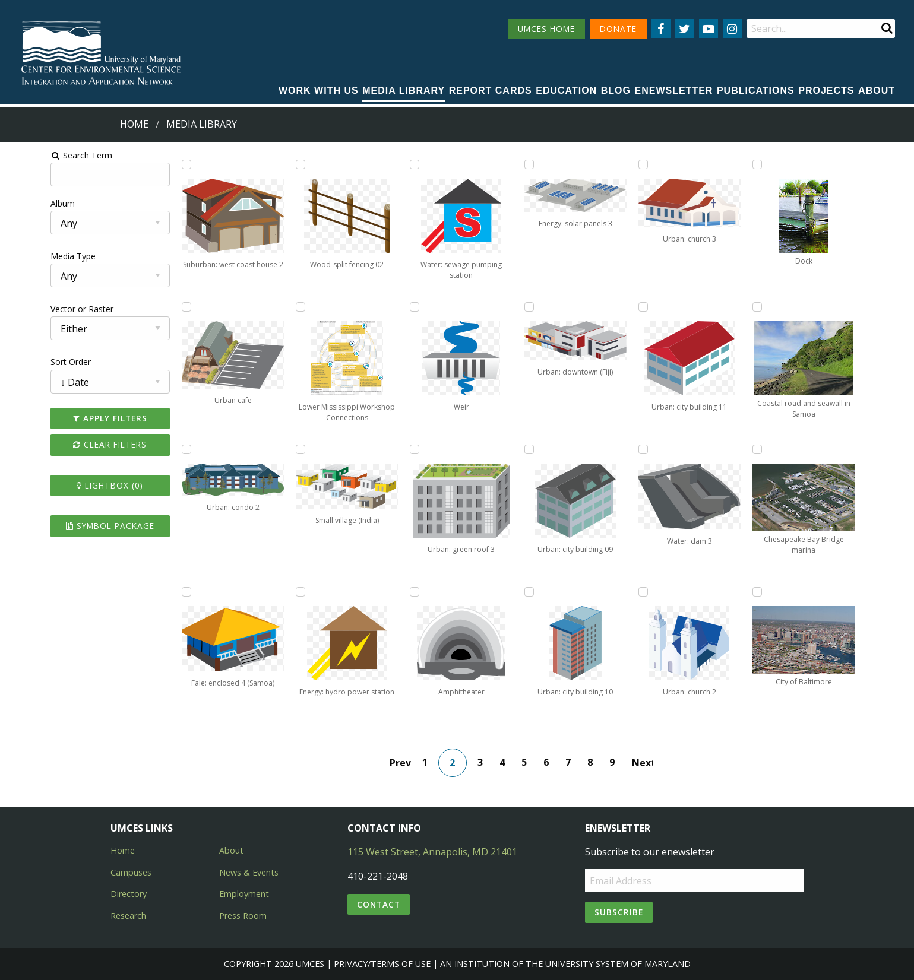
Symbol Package (73, 525)
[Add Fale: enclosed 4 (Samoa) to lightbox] (156, 592)
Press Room (243, 915)
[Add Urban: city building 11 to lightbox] (589, 307)
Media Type (30, 256)
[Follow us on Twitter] (684, 28)
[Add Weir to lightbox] (373, 307)
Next (648, 762)
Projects (826, 90)
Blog (616, 90)
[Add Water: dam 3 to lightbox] (589, 449)
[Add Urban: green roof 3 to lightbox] (373, 449)
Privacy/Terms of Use (382, 963)
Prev (406, 762)
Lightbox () (73, 485)
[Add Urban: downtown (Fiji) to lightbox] (481, 307)
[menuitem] (319, 91)
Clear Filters (73, 444)
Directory (128, 893)
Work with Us (319, 90)
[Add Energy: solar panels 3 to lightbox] (481, 164)
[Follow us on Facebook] (661, 28)
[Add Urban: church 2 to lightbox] (589, 592)
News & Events (249, 872)
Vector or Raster (39, 309)
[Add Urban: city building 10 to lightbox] (481, 592)
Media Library (403, 90)
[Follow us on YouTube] (708, 28)
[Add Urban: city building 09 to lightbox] (481, 449)
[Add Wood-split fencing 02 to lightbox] (265, 164)
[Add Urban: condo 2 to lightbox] (156, 449)
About (876, 90)
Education (566, 90)
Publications (756, 90)
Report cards (490, 90)
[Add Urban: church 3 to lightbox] (589, 164)
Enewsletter (673, 90)
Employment (244, 893)
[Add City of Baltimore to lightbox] (698, 592)
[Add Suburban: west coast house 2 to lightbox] (156, 164)
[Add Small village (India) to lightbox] (265, 449)
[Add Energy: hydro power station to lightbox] (265, 592)
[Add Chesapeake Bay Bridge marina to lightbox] (698, 449)
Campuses (130, 872)
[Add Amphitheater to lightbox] (373, 592)
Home (134, 124)
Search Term (39, 155)
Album (20, 203)
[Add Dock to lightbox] (698, 164)
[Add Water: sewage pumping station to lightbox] (373, 164)
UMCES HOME (546, 28)
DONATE (618, 28)
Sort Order (28, 361)
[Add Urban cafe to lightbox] (156, 307)
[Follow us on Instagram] (732, 28)
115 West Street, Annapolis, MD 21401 (432, 851)
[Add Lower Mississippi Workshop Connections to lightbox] (265, 307)
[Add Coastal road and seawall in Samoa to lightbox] (698, 307)
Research (128, 915)
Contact (378, 904)
